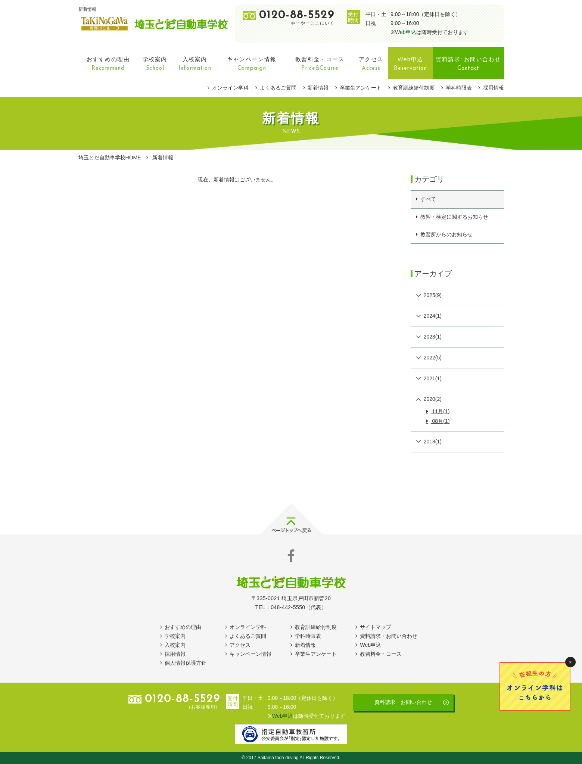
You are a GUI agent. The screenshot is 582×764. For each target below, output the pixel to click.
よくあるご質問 (278, 88)
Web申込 (405, 32)
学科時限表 (459, 88)
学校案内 (175, 636)
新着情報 (318, 88)
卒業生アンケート (361, 88)
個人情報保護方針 (185, 663)
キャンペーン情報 (250, 654)
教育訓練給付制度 (414, 88)
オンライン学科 (230, 88)
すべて (428, 199)
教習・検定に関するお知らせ (454, 217)
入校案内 (175, 645)
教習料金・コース (381, 654)
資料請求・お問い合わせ (388, 636)
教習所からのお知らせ (446, 234)
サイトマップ (375, 627)
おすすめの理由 (183, 627)
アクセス (240, 645)
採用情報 (493, 88)
